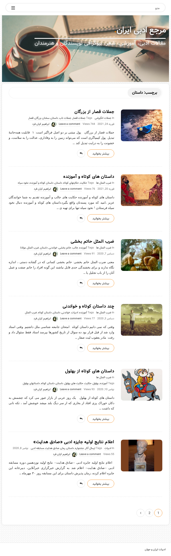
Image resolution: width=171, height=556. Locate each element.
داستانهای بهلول (31, 383)
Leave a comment (69, 124)
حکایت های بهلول (73, 383)
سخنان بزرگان (42, 118)
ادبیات (74, 313)
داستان (54, 118)
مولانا (23, 248)
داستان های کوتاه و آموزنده (88, 176)
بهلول (96, 383)
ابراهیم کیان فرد (40, 124)
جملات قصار (79, 118)
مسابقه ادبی (37, 448)
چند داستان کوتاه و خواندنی (88, 306)
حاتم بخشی (65, 248)
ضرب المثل (33, 248)
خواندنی (53, 248)
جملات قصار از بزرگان (94, 112)
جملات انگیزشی (103, 118)
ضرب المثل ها (103, 183)
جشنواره (79, 448)
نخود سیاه (23, 183)
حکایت (83, 183)
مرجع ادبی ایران (141, 30)
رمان (62, 448)
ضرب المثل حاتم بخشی (92, 241)
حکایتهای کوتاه (71, 183)
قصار (30, 118)
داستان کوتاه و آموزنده (41, 183)
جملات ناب (65, 118)
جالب (75, 248)
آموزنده (83, 248)
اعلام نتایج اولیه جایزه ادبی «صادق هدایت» (73, 442)
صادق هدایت (52, 448)
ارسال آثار (90, 448)
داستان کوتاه (45, 313)
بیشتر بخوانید (100, 153)
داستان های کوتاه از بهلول (89, 371)
